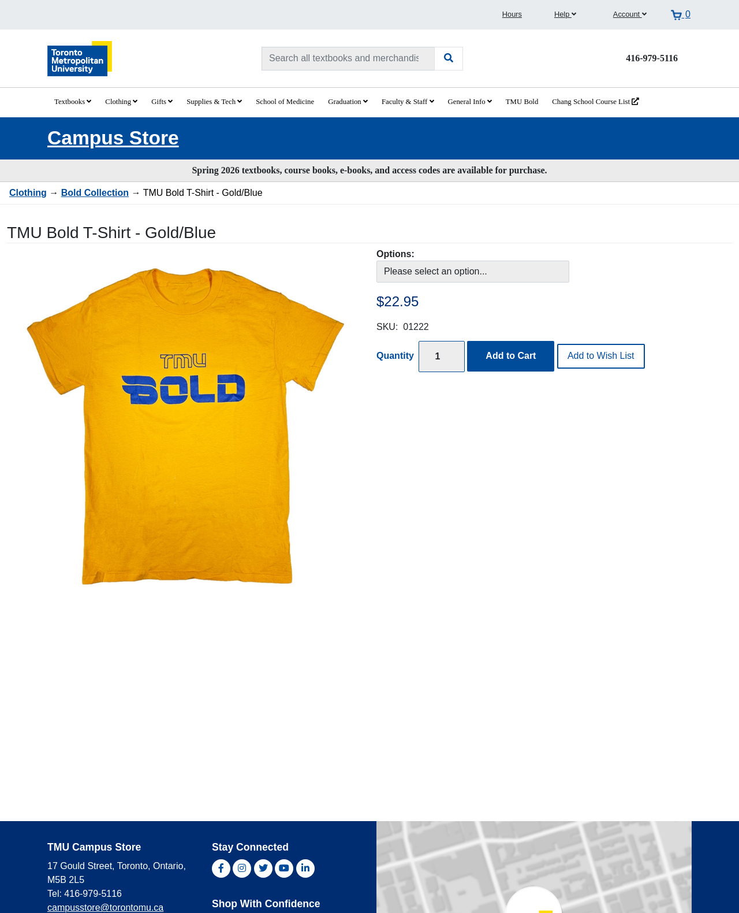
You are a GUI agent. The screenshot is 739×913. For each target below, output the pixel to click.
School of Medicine (285, 102)
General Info (470, 102)
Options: (395, 254)
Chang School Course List (595, 102)
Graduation (348, 102)
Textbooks (72, 102)
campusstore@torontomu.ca (105, 907)
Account (630, 14)
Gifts (162, 102)
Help (565, 14)
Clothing (121, 102)
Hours (512, 14)
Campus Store (113, 138)
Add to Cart (511, 356)
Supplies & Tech (214, 102)
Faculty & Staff (408, 102)
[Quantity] (442, 356)
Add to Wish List (601, 356)
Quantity (395, 356)
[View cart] (681, 14)
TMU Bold (522, 102)
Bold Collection (95, 193)
